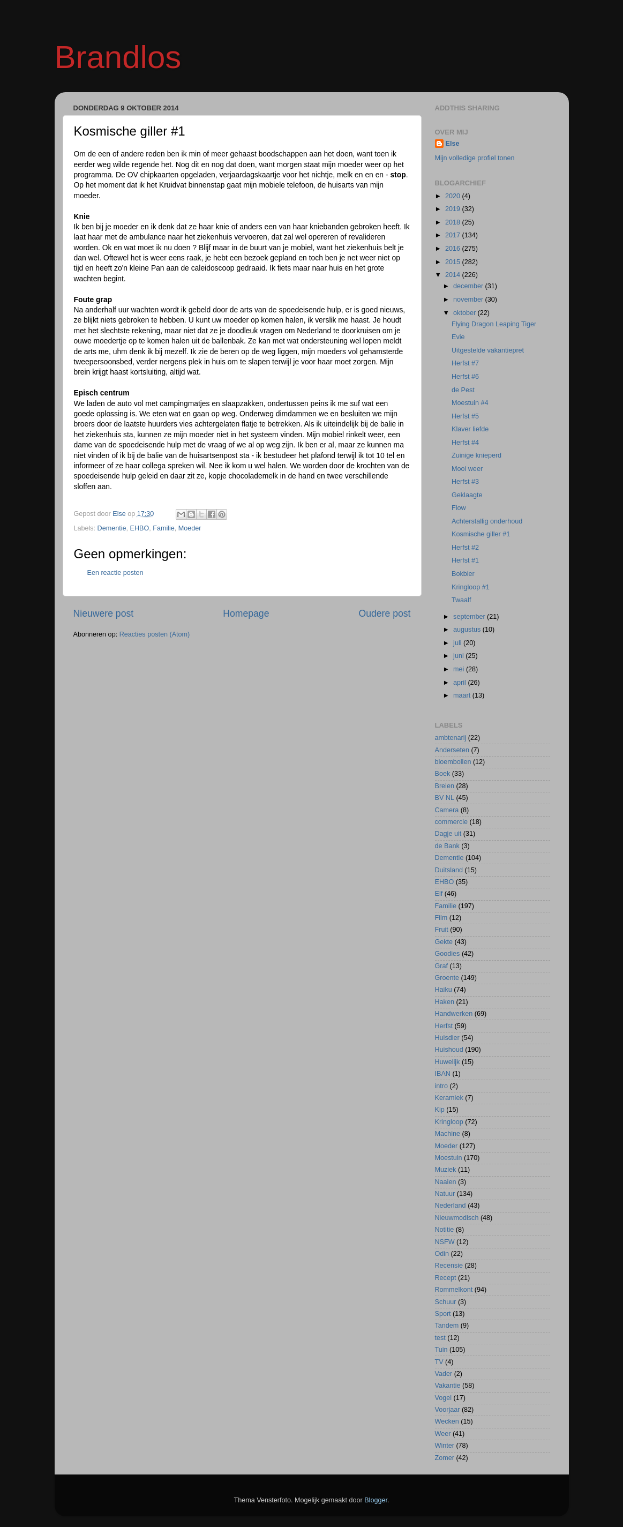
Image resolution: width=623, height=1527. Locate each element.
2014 (453, 275)
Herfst (444, 1026)
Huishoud (449, 1049)
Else (453, 143)
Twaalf (461, 600)
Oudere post (385, 613)
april (460, 682)
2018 (453, 222)
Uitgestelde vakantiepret (488, 350)
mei (459, 669)
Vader (444, 1374)
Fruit (441, 929)
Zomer (444, 1458)
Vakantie (448, 1385)
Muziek (445, 1169)
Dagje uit (448, 833)
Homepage (246, 613)
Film (441, 918)
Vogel (443, 1398)
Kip (440, 1109)
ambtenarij (451, 738)
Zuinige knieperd (476, 455)
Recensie (449, 1265)
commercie (451, 822)
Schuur (445, 1302)
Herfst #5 (465, 416)
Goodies (447, 953)
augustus (468, 629)
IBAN (443, 1073)
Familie (164, 528)
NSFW (445, 1242)
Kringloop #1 (471, 587)
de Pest (463, 390)
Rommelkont (454, 1289)
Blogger (375, 1500)
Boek (443, 773)
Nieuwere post (103, 613)
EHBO (139, 528)
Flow (459, 508)
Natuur (445, 1193)
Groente (447, 978)
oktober (465, 313)
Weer (443, 1434)
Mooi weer (467, 469)
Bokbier (463, 574)
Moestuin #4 (470, 403)
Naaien (445, 1182)
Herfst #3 (465, 481)
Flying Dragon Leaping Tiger (494, 324)
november (469, 299)
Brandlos (118, 57)
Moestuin (448, 1158)
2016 (453, 248)
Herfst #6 (465, 376)
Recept (445, 1278)
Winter (444, 1445)
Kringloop (449, 1122)
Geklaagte (467, 495)
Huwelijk (447, 1062)
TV (439, 1362)
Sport (443, 1314)
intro (441, 1086)
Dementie (111, 528)
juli (458, 643)
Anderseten (452, 750)
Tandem (447, 1325)
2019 (453, 209)
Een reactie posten (115, 573)
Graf (441, 966)
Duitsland (449, 870)
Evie (458, 337)
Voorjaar (447, 1409)
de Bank (447, 846)
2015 (453, 262)
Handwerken (454, 1013)
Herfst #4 (465, 442)
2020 (453, 196)
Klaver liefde (470, 429)
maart (462, 695)
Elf (439, 893)
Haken (444, 1002)
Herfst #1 (465, 560)
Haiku (443, 989)
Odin (442, 1253)
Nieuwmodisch (457, 1218)
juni (459, 656)
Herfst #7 (465, 363)
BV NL (444, 798)
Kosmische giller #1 (481, 534)
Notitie (444, 1229)
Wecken (447, 1421)
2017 (453, 235)
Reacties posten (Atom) (154, 634)
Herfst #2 (465, 547)
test (440, 1338)
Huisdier (447, 1038)
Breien (444, 786)
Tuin (441, 1349)
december (469, 286)
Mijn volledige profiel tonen (475, 158)
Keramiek (449, 1098)
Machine (448, 1133)
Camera (447, 810)
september (470, 616)
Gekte (444, 942)
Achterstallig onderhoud (487, 521)
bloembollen (453, 762)
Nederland (450, 1205)
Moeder (189, 528)
